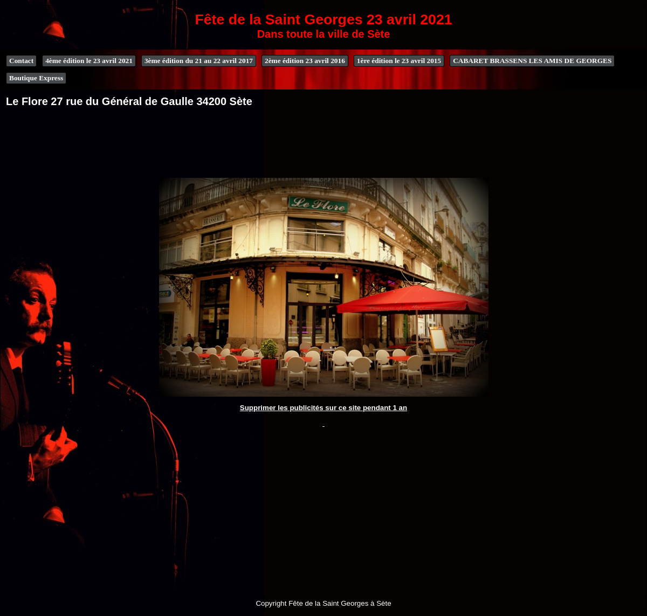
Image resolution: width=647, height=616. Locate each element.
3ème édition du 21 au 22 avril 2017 (198, 61)
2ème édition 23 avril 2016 (305, 61)
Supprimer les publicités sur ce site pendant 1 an (323, 408)
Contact (21, 61)
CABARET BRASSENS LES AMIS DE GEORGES (532, 61)
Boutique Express (36, 78)
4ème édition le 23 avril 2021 (89, 61)
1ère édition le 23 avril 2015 (399, 61)
